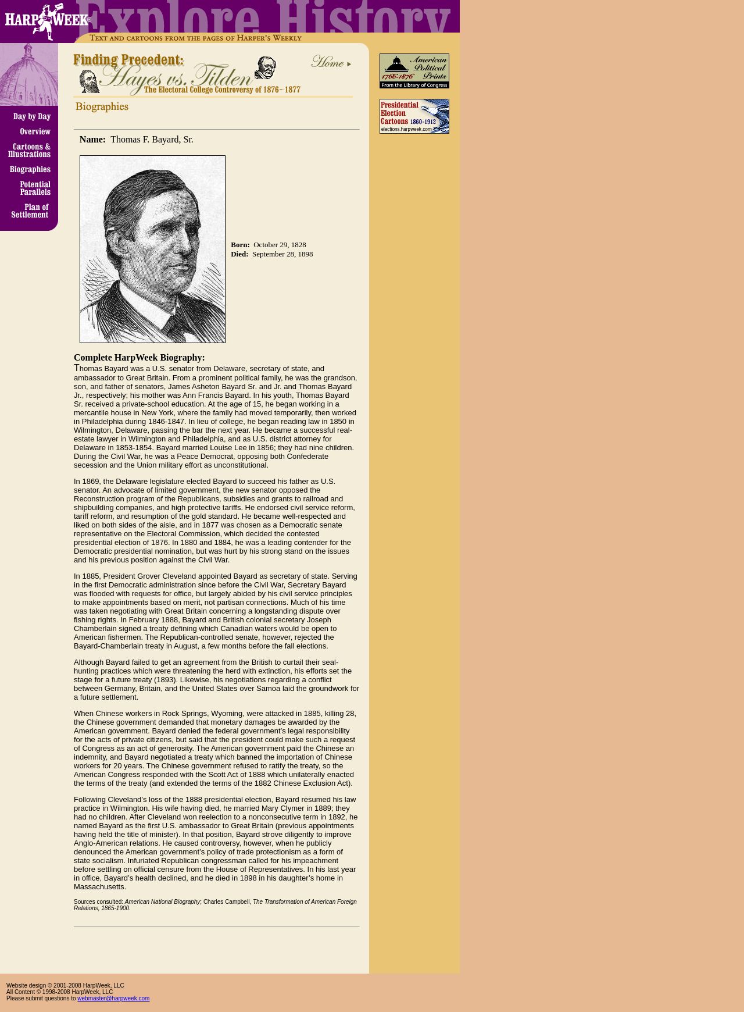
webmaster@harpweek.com (113, 998)
